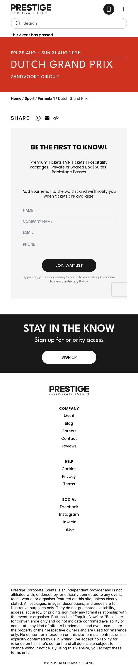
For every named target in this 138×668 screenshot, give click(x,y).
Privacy (69, 476)
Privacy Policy (77, 281)
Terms (69, 484)
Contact (69, 438)
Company (69, 408)
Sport (29, 98)
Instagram (69, 514)
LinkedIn (69, 522)
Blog (69, 423)
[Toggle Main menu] (123, 9)
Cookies (69, 469)
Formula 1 (46, 98)
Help (69, 461)
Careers (69, 431)
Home (16, 98)
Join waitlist (69, 265)
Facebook (69, 507)
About (69, 416)
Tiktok (69, 529)
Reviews (69, 446)
